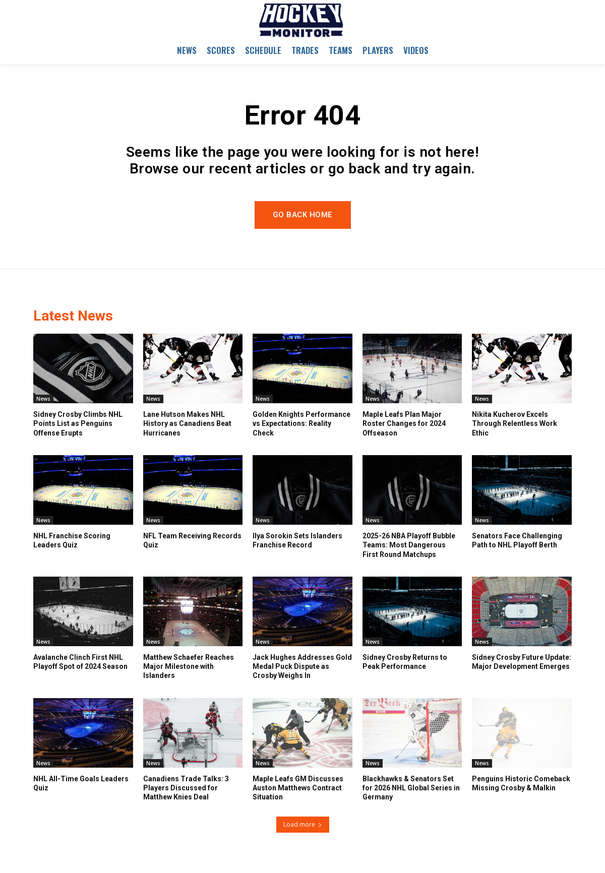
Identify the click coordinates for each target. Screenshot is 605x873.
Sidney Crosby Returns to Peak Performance (404, 661)
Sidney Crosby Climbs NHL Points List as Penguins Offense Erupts (78, 423)
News (43, 398)
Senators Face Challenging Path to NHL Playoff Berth (517, 540)
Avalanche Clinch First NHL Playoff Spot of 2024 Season (80, 661)
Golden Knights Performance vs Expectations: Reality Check (301, 423)
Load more (302, 824)
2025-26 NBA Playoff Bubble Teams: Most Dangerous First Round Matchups (408, 545)
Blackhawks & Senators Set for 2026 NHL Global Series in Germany (411, 788)
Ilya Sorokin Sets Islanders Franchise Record (297, 540)
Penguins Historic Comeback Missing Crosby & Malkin (521, 783)
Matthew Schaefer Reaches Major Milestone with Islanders (188, 666)
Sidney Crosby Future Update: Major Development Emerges (521, 661)
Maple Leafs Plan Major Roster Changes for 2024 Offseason (404, 423)
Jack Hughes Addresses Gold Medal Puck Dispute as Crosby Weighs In (302, 666)
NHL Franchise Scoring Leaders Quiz (71, 540)
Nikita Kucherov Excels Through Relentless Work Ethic (514, 423)
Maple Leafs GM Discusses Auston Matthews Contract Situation (298, 788)
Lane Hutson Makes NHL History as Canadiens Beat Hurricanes (187, 423)
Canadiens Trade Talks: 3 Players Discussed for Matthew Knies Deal (186, 788)
